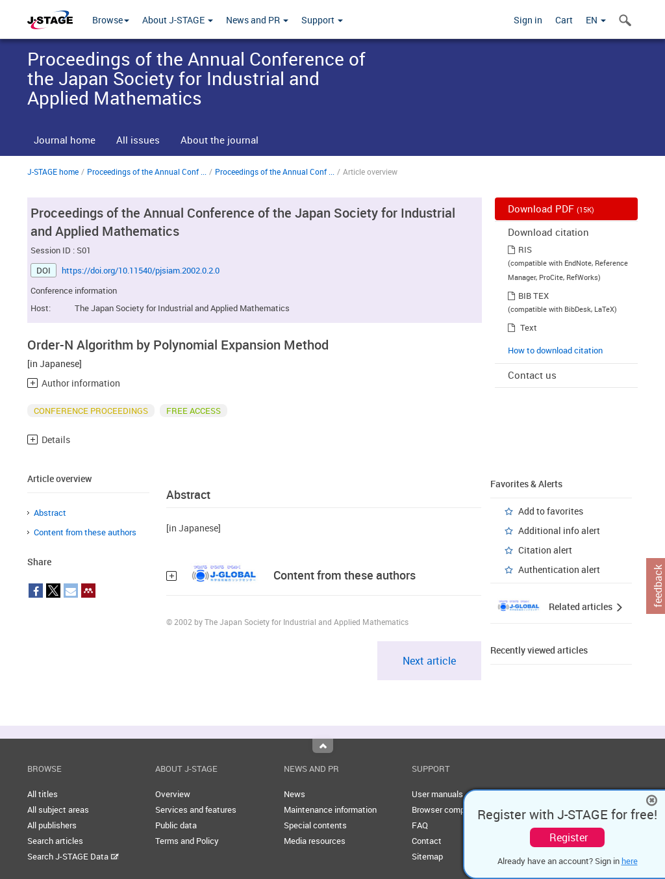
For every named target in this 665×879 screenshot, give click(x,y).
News (294, 794)
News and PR (257, 20)
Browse (110, 20)
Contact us (532, 374)
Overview (172, 794)
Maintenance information (330, 809)
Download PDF (551, 208)
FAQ (420, 825)
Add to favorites (550, 511)
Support (322, 20)
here (629, 861)
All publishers (52, 825)
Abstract (50, 512)
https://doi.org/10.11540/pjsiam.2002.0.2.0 (141, 270)
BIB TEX (533, 295)
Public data (176, 825)
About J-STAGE (177, 20)
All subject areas (58, 809)
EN (596, 20)
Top (322, 746)
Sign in (528, 20)
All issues (138, 139)
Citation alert (545, 550)
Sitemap (427, 856)
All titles (42, 794)
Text (528, 327)
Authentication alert (559, 569)
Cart (564, 20)
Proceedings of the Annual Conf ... (147, 171)
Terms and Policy (187, 841)
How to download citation (555, 350)
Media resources (314, 841)
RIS (525, 249)
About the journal (219, 139)
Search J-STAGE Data (73, 856)
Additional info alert (559, 530)
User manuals (437, 794)
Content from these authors (85, 532)
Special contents (315, 825)
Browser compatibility (452, 809)
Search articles (55, 841)
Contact (427, 841)
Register (568, 837)
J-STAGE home (53, 171)
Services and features (195, 809)
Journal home (64, 139)
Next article (429, 661)
